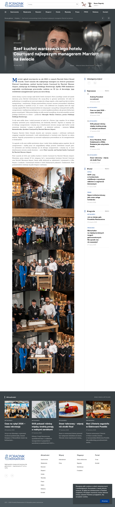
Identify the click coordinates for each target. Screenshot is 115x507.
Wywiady (68, 12)
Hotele (58, 12)
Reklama (95, 12)
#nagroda (98, 65)
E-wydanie (80, 470)
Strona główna (9, 18)
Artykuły (17, 18)
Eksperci (48, 12)
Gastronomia (14, 12)
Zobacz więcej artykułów (102, 397)
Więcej (107, 91)
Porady (91, 137)
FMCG (86, 12)
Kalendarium (62, 459)
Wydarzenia (27, 12)
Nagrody (79, 463)
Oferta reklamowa (82, 459)
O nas (96, 459)
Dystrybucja (80, 467)
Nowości (38, 12)
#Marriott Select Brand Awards (85, 65)
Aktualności (93, 107)
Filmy (60, 463)
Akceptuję (105, 501)
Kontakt (105, 12)
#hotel (72, 65)
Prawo (77, 12)
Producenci (91, 227)
